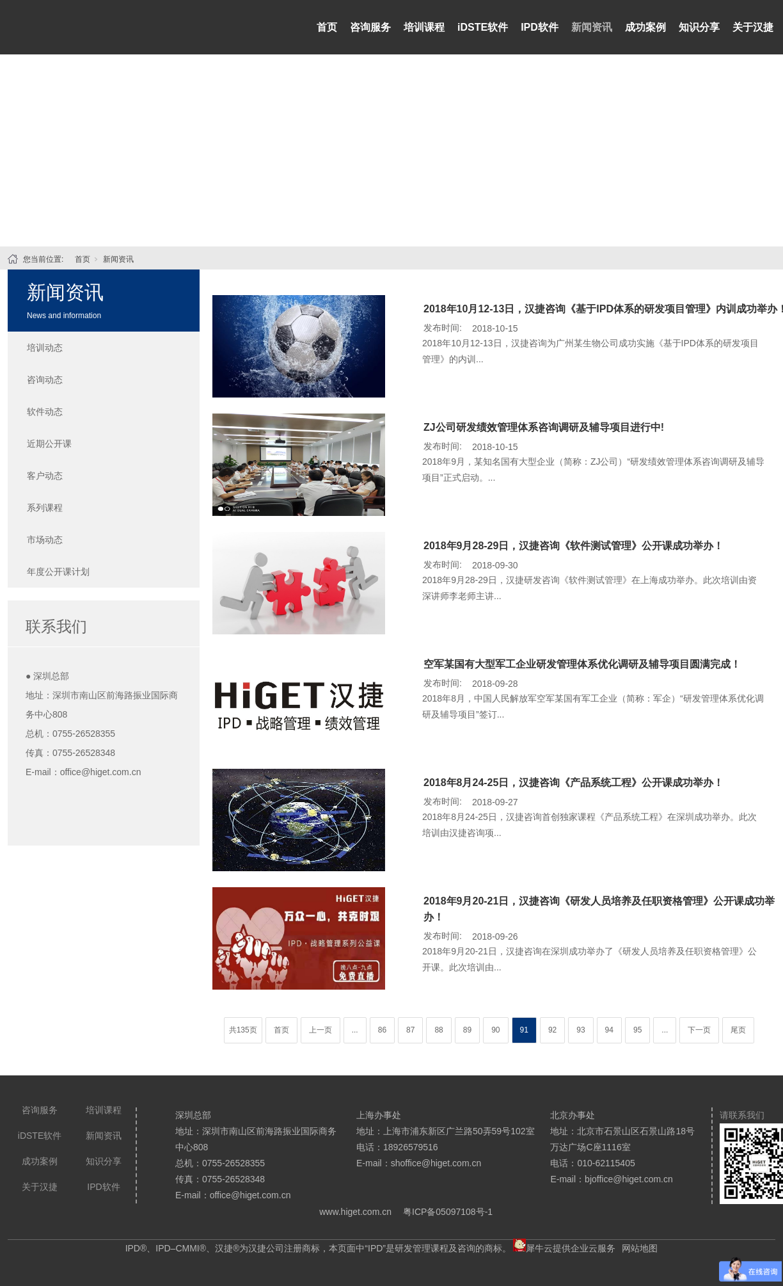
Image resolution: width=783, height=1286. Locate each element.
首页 (327, 27)
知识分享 (699, 27)
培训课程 (424, 27)
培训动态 (45, 347)
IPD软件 (539, 27)
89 (467, 1029)
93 (580, 1029)
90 (495, 1029)
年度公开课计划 (58, 572)
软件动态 (45, 411)
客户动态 (45, 475)
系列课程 (45, 507)
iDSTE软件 (482, 27)
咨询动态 (45, 379)
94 (609, 1029)
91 (524, 1029)
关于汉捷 (752, 27)
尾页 (738, 1029)
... (355, 1029)
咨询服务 (370, 27)
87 (410, 1029)
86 (382, 1029)
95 (637, 1029)
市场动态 (45, 539)
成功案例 (645, 27)
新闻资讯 (591, 27)
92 (552, 1029)
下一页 (699, 1029)
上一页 (320, 1029)
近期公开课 (49, 443)
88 (438, 1029)
